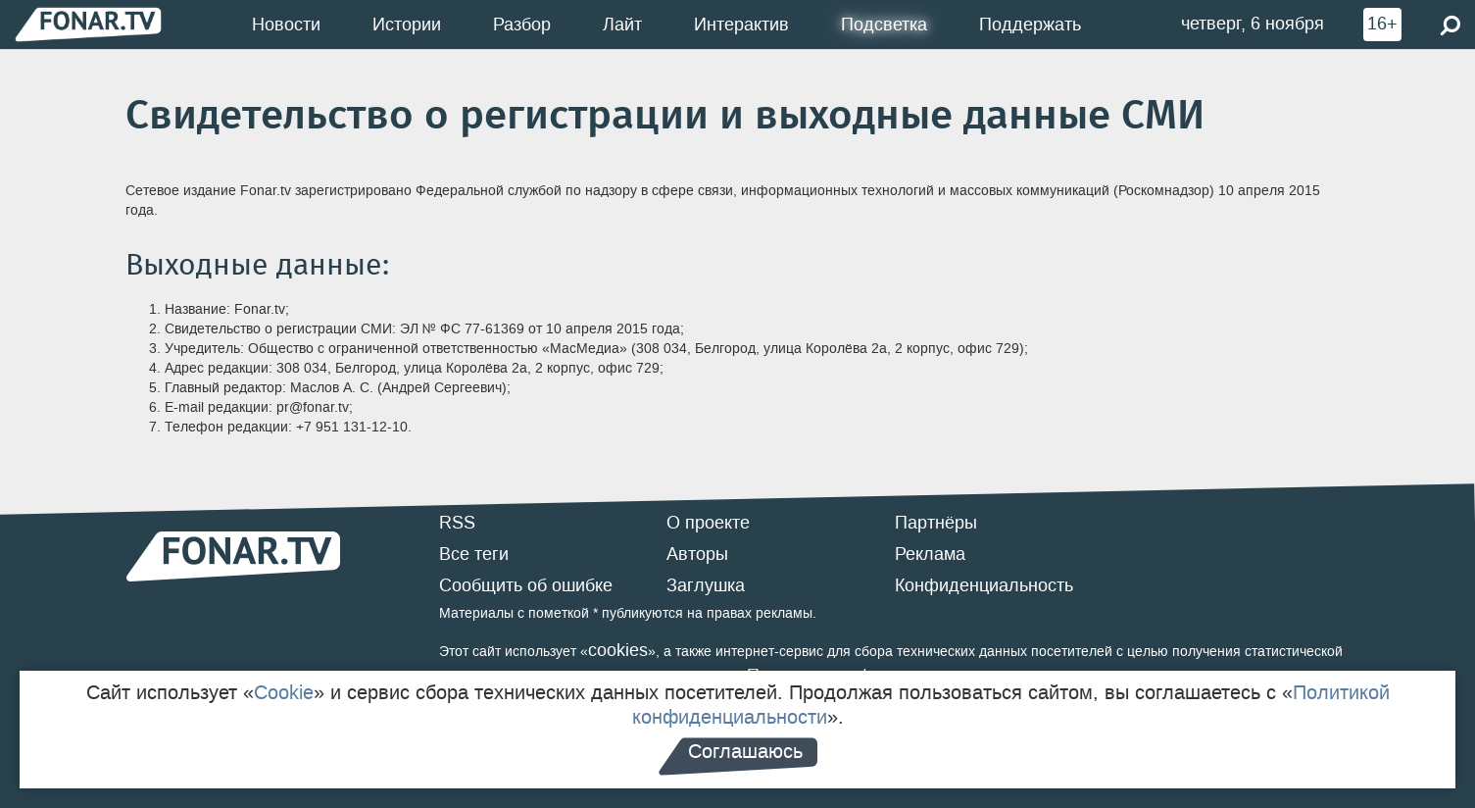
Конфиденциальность (984, 585)
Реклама (930, 554)
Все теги (474, 554)
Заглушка (705, 585)
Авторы (697, 554)
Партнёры (936, 522)
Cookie (284, 692)
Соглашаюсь (745, 751)
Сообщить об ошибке (526, 585)
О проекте (708, 522)
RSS (457, 522)
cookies (618, 650)
